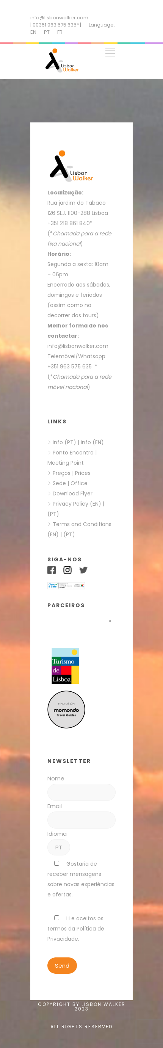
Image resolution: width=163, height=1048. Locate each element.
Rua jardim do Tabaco (76, 203)
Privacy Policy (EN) (77, 504)
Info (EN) (92, 442)
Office (79, 483)
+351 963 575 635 (71, 366)
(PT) (53, 514)
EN (33, 32)
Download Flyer (72, 493)
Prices (83, 473)
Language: (102, 24)
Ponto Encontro (73, 452)
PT (47, 32)
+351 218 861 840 (68, 223)
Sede (59, 483)
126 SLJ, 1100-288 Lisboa (77, 213)
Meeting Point (65, 463)
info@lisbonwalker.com (59, 17)
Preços (62, 473)
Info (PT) (64, 442)
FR (60, 32)
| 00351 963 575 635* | (55, 24)
